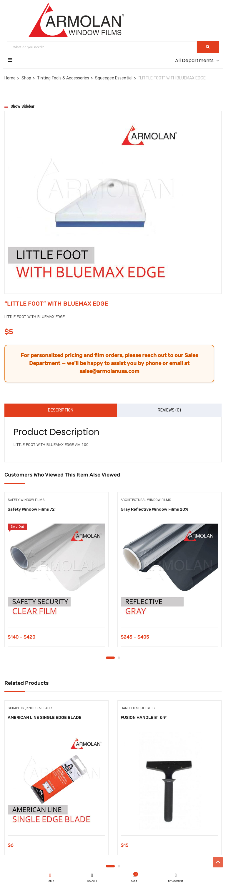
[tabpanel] (56, 574)
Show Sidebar (19, 106)
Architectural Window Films (146, 500)
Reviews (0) (169, 410)
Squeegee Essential (113, 78)
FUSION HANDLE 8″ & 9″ (144, 717)
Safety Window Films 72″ (32, 509)
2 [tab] (119, 658)
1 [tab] (110, 658)
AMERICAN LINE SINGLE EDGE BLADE (45, 717)
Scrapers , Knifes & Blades (31, 708)
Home (10, 78)
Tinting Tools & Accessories (63, 78)
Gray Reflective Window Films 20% (154, 509)
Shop (26, 78)
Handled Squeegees (138, 708)
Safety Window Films (26, 500)
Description (60, 410)
